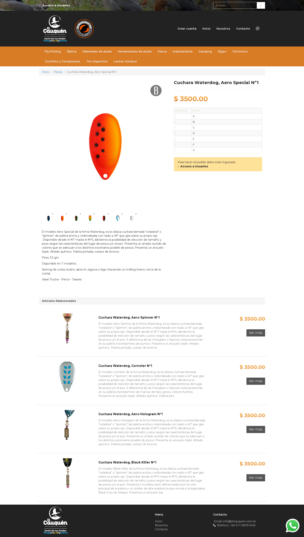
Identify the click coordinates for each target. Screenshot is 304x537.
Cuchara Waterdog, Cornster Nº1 (125, 366)
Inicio (206, 28)
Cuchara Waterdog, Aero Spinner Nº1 (129, 317)
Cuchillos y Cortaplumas (62, 61)
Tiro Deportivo (97, 61)
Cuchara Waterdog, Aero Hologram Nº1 (130, 414)
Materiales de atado (97, 51)
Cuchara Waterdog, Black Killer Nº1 (127, 462)
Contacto (243, 28)
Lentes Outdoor (125, 61)
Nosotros (223, 28)
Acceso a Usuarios (56, 5)
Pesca (162, 51)
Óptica (72, 51)
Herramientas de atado (135, 51)
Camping (205, 51)
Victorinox (240, 51)
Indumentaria (182, 51)
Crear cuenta (186, 28)
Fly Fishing (53, 51)
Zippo (222, 51)
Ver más (256, 333)
